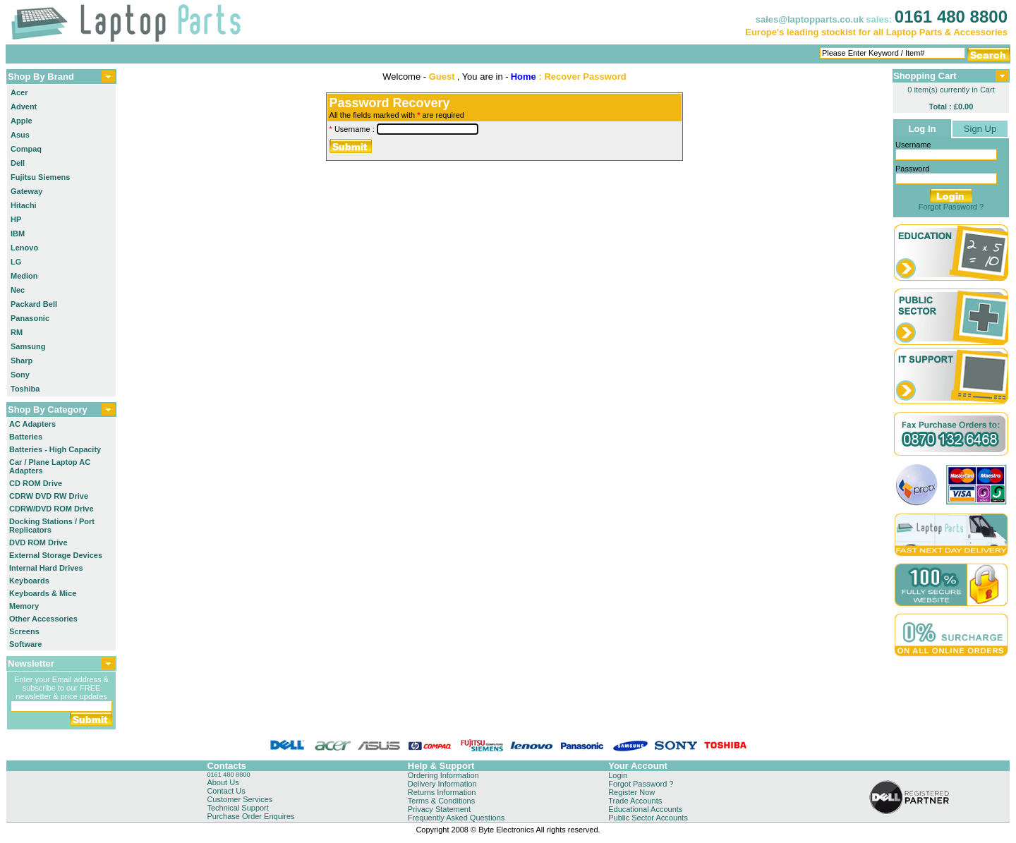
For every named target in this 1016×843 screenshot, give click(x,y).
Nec (18, 290)
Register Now (631, 792)
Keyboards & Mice (42, 593)
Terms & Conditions (441, 800)
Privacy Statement (439, 809)
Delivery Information (442, 784)
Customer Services (239, 799)
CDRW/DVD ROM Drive (51, 508)
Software (25, 644)
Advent (24, 106)
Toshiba (25, 388)
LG (16, 261)
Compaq (26, 149)
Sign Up (980, 128)
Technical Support (237, 807)
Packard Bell (34, 304)
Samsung (28, 346)
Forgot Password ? (951, 206)
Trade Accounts (635, 800)
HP (16, 219)
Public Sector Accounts (648, 817)
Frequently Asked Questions (456, 817)
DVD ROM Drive (38, 542)
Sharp (21, 360)
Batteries (25, 436)
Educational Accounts (645, 809)
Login (617, 775)
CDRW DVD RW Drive (48, 496)
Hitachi (24, 205)
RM (17, 332)
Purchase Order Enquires (250, 816)
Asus (20, 135)
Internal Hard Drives (46, 568)
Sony (20, 374)
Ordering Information (443, 775)
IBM (18, 233)
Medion (24, 276)
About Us (222, 782)
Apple (21, 120)
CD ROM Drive (35, 483)
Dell (18, 163)
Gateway (26, 191)
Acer (19, 92)
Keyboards (29, 580)
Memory (24, 606)
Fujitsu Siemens (40, 177)
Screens (24, 631)
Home (523, 76)
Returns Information (442, 792)
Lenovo (24, 247)
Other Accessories (43, 618)
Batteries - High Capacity (55, 449)
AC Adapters (32, 424)
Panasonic (30, 318)
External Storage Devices (55, 555)
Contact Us (226, 791)
